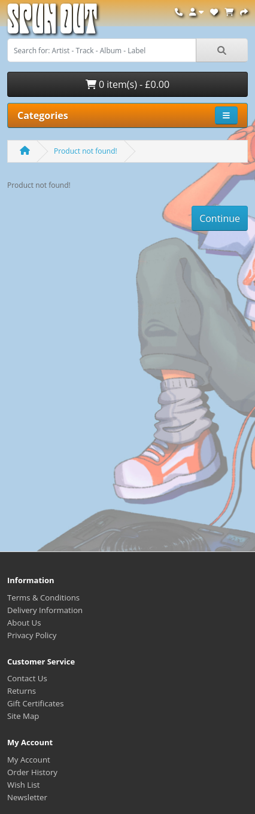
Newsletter (27, 797)
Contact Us (27, 678)
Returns (21, 690)
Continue (219, 218)
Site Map (23, 716)
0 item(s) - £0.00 (127, 84)
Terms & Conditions (43, 597)
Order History (32, 772)
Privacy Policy (31, 635)
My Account (28, 759)
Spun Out (52, 24)
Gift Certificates (35, 703)
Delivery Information (45, 610)
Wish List (23, 784)
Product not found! (85, 151)
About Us (24, 622)
